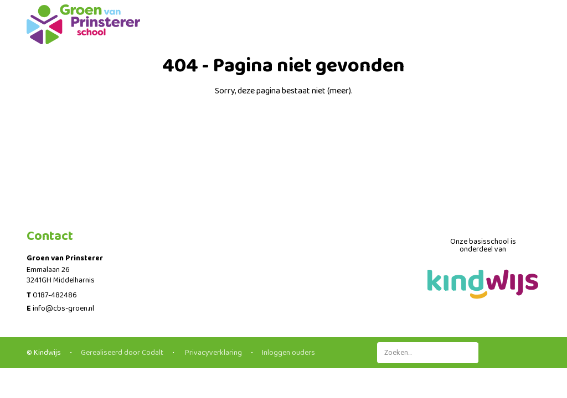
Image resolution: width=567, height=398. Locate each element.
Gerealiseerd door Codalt (122, 353)
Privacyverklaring (212, 353)
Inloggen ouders (288, 353)
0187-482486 (55, 295)
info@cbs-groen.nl (63, 308)
